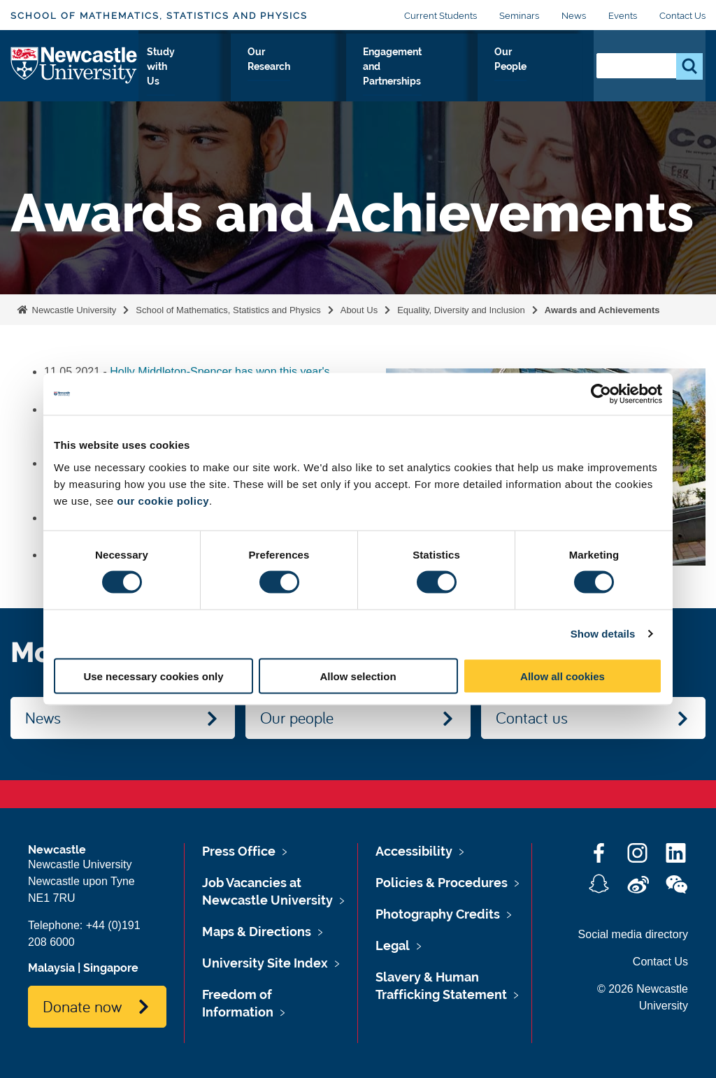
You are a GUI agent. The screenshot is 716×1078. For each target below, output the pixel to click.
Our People (547, 76)
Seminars (519, 15)
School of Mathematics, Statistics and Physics (159, 15)
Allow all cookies (562, 676)
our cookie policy (163, 500)
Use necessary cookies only (153, 676)
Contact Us (682, 15)
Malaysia (51, 968)
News (573, 15)
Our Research (319, 76)
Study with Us (239, 76)
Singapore (110, 968)
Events (622, 15)
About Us (168, 76)
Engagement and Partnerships (436, 76)
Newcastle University (72, 310)
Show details (603, 634)
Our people (297, 717)
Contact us (532, 717)
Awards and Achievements (602, 310)
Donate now (82, 1006)
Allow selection (358, 676)
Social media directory (633, 934)
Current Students (440, 15)
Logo (74, 73)
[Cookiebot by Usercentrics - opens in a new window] (601, 394)
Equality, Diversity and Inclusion (461, 310)
